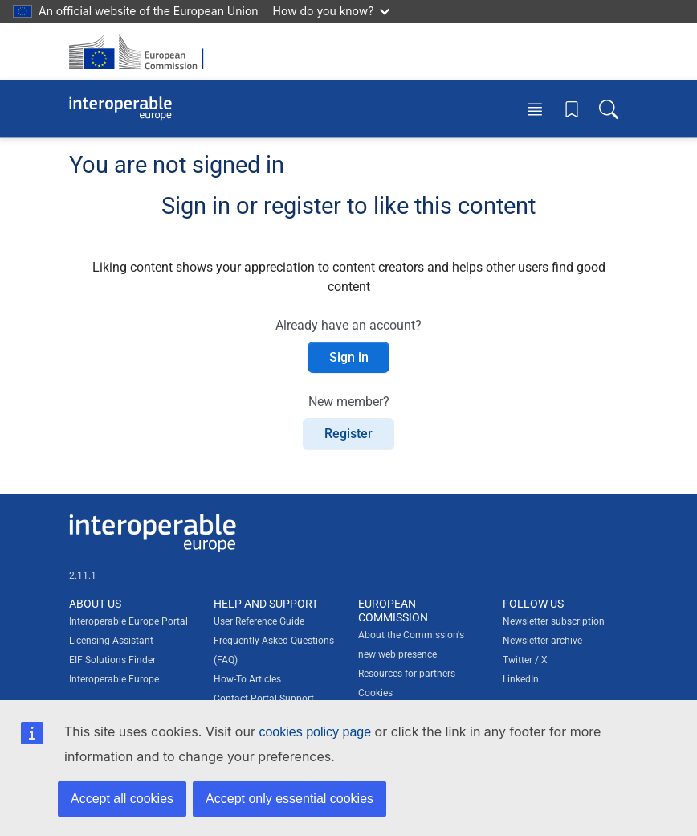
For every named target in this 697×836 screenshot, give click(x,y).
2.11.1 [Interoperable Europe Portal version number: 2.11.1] (82, 575)
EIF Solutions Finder (112, 660)
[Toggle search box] (608, 108)
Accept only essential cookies (289, 798)
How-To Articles (247, 679)
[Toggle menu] (535, 108)
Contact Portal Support (264, 698)
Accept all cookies (122, 798)
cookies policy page (315, 732)
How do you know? (331, 11)
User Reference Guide (259, 621)
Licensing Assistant (111, 640)
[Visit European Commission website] (141, 51)
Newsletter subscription (554, 621)
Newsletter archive (542, 640)
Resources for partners (406, 673)
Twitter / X (525, 660)
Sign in (349, 357)
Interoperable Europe (114, 679)
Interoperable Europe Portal (128, 621)
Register (348, 433)
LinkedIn (521, 679)
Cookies (375, 693)
